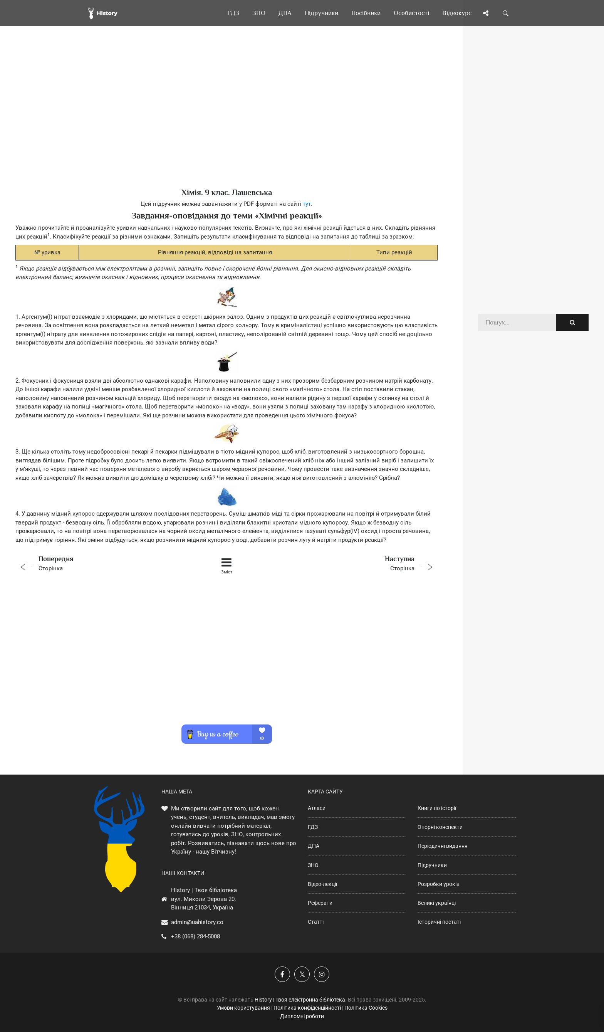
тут (307, 203)
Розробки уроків (439, 884)
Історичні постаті (439, 922)
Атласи (316, 808)
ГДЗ (313, 827)
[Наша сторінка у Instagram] (321, 974)
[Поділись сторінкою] (485, 13)
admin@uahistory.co (197, 922)
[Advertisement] (226, 119)
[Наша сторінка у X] (302, 974)
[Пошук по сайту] (506, 13)
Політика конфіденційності (307, 1008)
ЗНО (313, 865)
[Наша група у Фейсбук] (282, 974)
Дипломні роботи (302, 1016)
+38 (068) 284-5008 (195, 936)
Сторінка (99, 563)
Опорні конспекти (440, 827)
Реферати (320, 903)
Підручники (432, 865)
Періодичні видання (443, 846)
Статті (316, 922)
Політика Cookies (366, 1008)
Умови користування (243, 1008)
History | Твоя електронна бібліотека (300, 1000)
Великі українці (437, 903)
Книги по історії (437, 808)
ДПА (313, 846)
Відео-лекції (322, 884)
